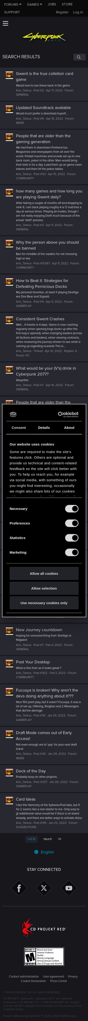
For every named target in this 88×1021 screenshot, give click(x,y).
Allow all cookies (44, 573)
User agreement (53, 976)
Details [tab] (44, 428)
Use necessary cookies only (43, 603)
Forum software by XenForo (40, 1016)
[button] (5, 23)
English (44, 852)
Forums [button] (11, 4)
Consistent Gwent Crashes (40, 318)
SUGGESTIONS (26, 827)
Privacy (72, 976)
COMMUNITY (25, 178)
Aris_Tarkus (23, 90)
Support (12, 12)
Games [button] (33, 4)
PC (28, 355)
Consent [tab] (18, 428)
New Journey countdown (39, 629)
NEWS (20, 123)
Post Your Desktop (33, 662)
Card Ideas (25, 799)
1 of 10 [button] (31, 839)
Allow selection (44, 588)
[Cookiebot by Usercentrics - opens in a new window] (59, 414)
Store (67, 4)
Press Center (58, 981)
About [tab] (69, 428)
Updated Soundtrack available (43, 107)
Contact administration (24, 976)
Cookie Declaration (33, 981)
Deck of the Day (31, 771)
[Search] (79, 57)
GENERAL (22, 95)
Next (48, 839)
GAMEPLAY (24, 306)
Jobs (52, 4)
